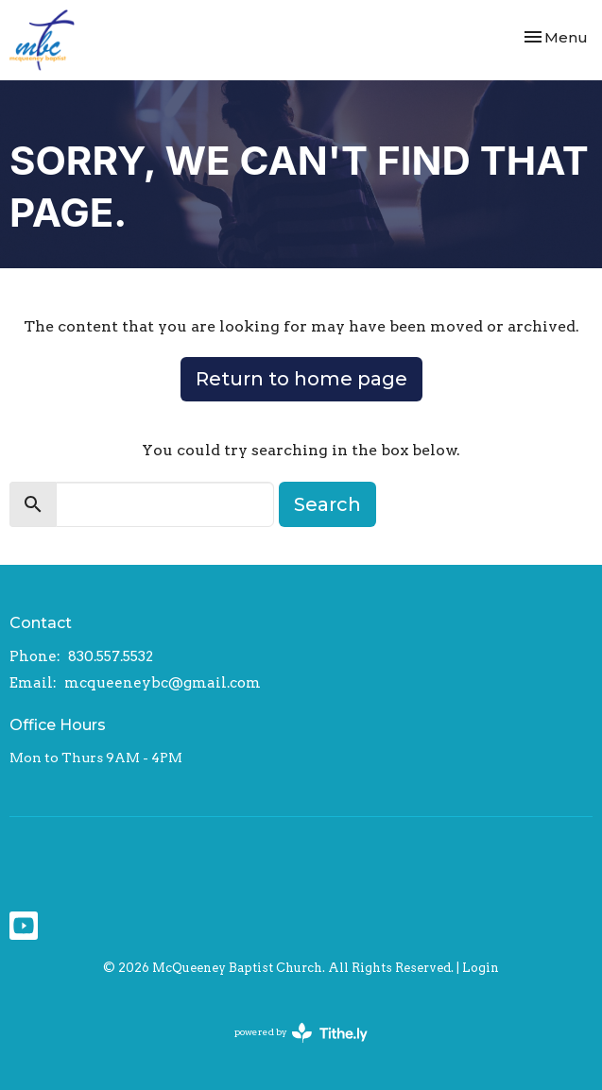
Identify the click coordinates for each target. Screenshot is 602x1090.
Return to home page (301, 378)
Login (480, 968)
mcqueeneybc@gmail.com (162, 682)
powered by (301, 1033)
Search (327, 504)
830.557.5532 (110, 656)
